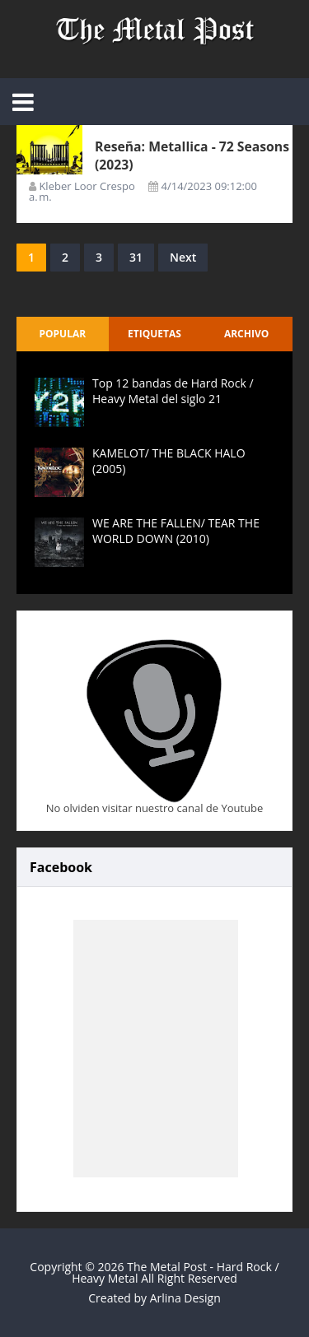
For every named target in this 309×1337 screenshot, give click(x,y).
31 (136, 257)
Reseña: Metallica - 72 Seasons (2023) (165, 155)
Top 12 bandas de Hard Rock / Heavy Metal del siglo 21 (173, 390)
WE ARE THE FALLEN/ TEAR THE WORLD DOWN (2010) (176, 530)
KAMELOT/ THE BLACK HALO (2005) (169, 460)
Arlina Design (185, 1298)
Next (183, 257)
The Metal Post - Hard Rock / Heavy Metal (175, 1272)
